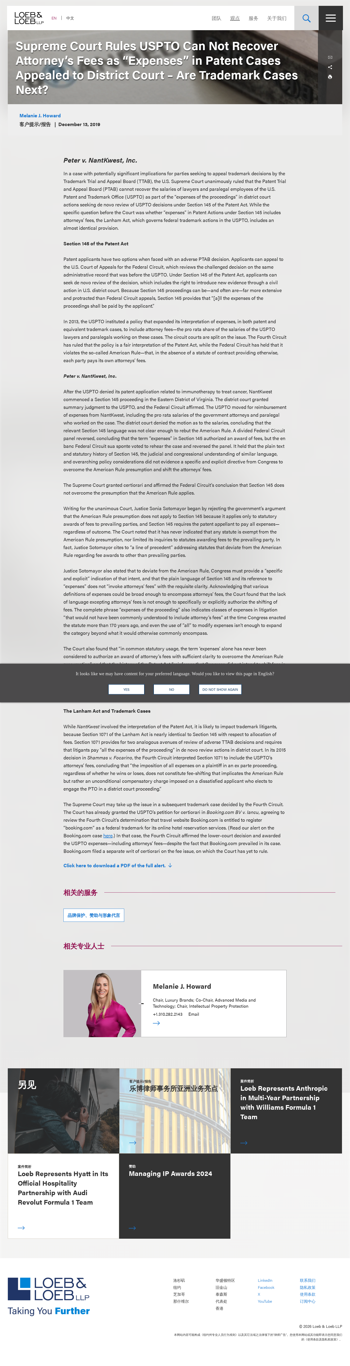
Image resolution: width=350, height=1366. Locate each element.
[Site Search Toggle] (306, 18)
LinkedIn (265, 1280)
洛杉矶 (179, 1280)
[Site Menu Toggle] (330, 18)
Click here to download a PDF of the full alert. (115, 865)
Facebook (266, 1287)
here (108, 835)
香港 (219, 1308)
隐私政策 (307, 1287)
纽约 (177, 1287)
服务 (253, 17)
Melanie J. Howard (40, 115)
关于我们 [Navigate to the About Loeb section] (276, 17)
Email (193, 1014)
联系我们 (307, 1280)
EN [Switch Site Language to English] (54, 18)
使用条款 (307, 1294)
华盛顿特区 (225, 1280)
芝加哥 (179, 1294)
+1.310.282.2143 (168, 1014)
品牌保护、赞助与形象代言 (94, 915)
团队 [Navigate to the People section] (216, 17)
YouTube (265, 1301)
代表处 (221, 1301)
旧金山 (221, 1287)
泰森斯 (221, 1294)
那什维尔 (181, 1301)
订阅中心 (307, 1301)
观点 (234, 17)
